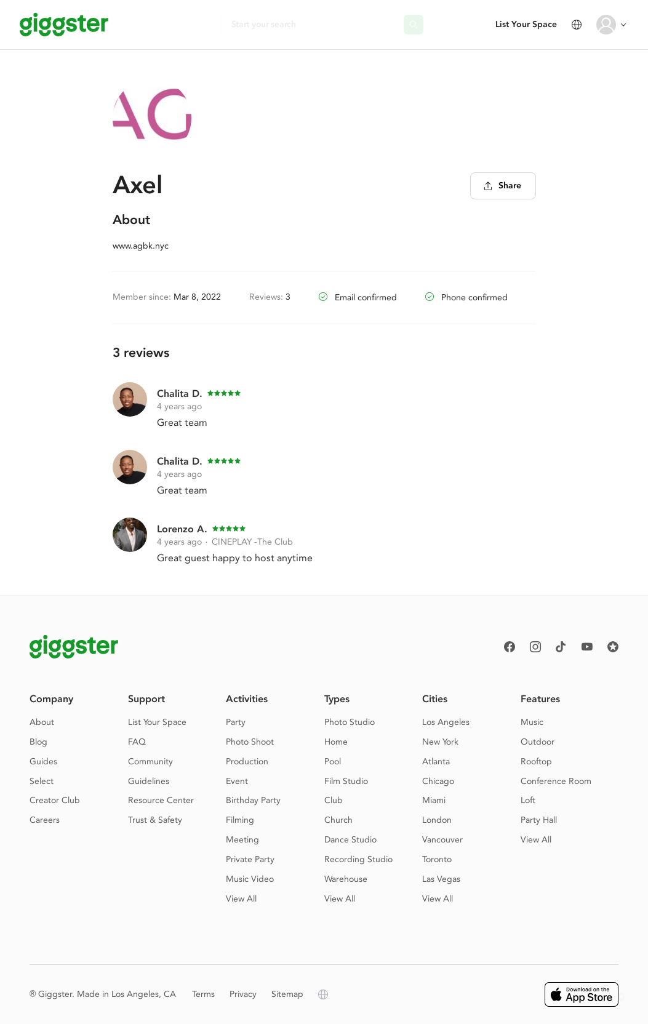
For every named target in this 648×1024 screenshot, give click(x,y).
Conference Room (556, 781)
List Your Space (526, 24)
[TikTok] (561, 647)
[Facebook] (509, 647)
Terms (203, 994)
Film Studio (346, 781)
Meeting (242, 840)
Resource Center (161, 800)
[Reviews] (612, 647)
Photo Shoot (250, 742)
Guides (43, 761)
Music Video (250, 879)
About (42, 722)
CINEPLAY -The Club (252, 542)
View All (241, 899)
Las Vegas (441, 879)
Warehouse (345, 879)
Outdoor (537, 742)
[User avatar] (606, 24)
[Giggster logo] (74, 646)
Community (150, 761)
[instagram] (535, 647)
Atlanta (436, 761)
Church (338, 820)
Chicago (438, 781)
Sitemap (287, 994)
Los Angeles (446, 722)
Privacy (243, 994)
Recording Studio (358, 859)
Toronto (437, 859)
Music (532, 722)
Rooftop (536, 761)
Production (247, 761)
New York (440, 742)
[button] (621, 997)
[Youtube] (587, 647)
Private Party (250, 859)
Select (42, 781)
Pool (332, 761)
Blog (38, 742)
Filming (240, 820)
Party (236, 722)
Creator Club (55, 800)
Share (502, 185)
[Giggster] (64, 24)
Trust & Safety (155, 820)
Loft (528, 800)
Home (336, 742)
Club (333, 800)
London (437, 820)
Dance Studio (350, 840)
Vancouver (442, 840)
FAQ (137, 742)
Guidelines (148, 781)
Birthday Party (253, 800)
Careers (45, 820)
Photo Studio (349, 722)
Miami (434, 800)
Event (237, 781)
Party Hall (539, 820)
